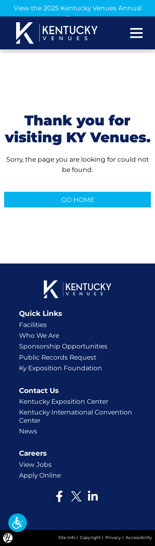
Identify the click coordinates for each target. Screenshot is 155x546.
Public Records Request (57, 357)
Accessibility (139, 537)
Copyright (90, 537)
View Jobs (35, 464)
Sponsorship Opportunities (63, 346)
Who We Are (39, 335)
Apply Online (40, 475)
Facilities (33, 325)
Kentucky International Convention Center (75, 416)
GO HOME (77, 200)
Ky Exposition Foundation (60, 368)
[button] (17, 522)
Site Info (66, 537)
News (28, 431)
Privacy (113, 537)
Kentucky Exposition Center (63, 401)
